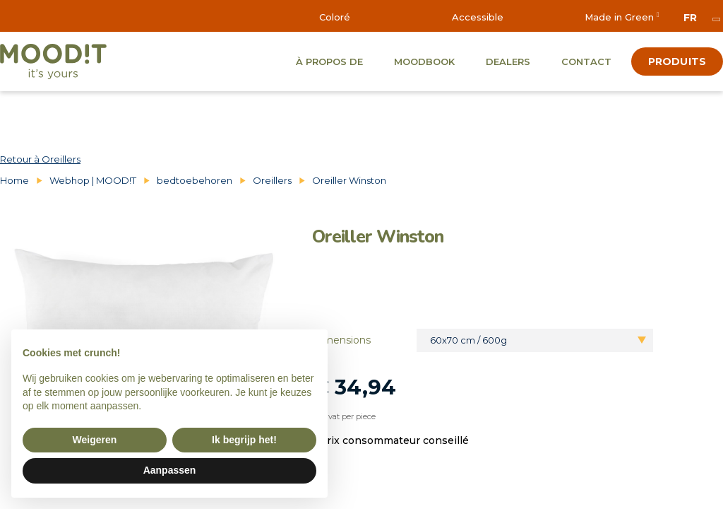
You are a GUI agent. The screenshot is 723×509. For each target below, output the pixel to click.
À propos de (329, 61)
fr (690, 17)
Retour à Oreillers (40, 159)
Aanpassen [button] (169, 470)
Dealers (508, 61)
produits (677, 61)
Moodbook (424, 61)
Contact (586, 61)
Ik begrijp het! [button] (244, 439)
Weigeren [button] (95, 439)
